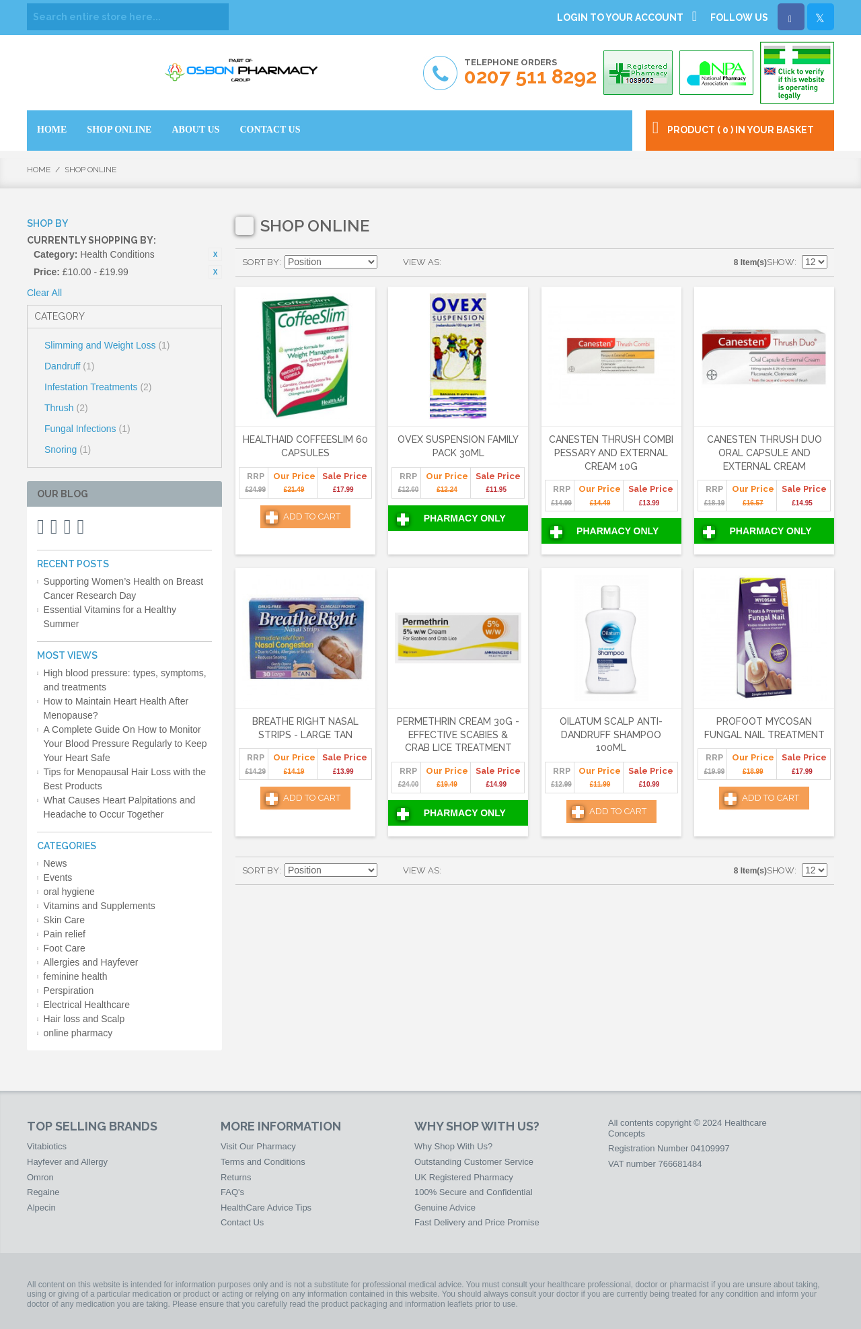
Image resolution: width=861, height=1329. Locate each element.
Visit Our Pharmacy (258, 1146)
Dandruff (69, 366)
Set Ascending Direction (389, 262)
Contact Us (242, 1222)
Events (58, 877)
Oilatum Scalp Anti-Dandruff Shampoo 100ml (611, 734)
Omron (40, 1177)
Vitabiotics (47, 1146)
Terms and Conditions (263, 1162)
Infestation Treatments (98, 387)
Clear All (44, 292)
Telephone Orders (530, 72)
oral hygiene (69, 891)
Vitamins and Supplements (99, 905)
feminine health (76, 976)
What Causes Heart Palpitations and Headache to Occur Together (120, 807)
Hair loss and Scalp (84, 1018)
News (55, 863)
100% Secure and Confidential (473, 1192)
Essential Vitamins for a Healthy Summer (110, 616)
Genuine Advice (445, 1207)
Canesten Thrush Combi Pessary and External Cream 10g (611, 452)
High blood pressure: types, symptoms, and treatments (125, 680)
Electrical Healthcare (87, 1004)
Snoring (67, 449)
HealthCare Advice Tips (266, 1207)
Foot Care (64, 948)
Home (38, 169)
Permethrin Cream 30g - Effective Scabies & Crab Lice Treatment (458, 734)
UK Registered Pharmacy (463, 1177)
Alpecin (41, 1207)
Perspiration (69, 990)
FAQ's (232, 1192)
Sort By (260, 262)
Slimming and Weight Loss (107, 345)
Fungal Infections (87, 428)
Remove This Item (215, 254)
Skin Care (64, 919)
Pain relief (64, 934)
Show (780, 262)
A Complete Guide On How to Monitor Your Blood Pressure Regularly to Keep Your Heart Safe (125, 743)
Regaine (43, 1192)
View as (421, 262)
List (478, 262)
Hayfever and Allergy (67, 1162)
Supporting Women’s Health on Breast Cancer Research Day (124, 588)
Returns (236, 1177)
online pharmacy (78, 1033)
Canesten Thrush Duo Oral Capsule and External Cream (764, 452)
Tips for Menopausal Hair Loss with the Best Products (125, 778)
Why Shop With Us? (453, 1146)
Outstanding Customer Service (473, 1162)
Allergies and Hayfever (91, 962)
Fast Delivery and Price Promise (476, 1222)
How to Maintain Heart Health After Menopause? (116, 708)
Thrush (66, 407)
